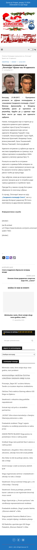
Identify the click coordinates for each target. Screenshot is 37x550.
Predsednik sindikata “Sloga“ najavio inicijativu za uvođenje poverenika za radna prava (18, 426)
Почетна (4, 56)
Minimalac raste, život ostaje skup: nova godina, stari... (18, 316)
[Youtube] (23, 539)
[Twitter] (18, 539)
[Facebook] (13, 539)
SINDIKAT (14, 61)
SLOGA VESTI (22, 61)
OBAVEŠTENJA (5, 61)
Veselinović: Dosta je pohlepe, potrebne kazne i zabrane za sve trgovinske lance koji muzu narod (18, 492)
